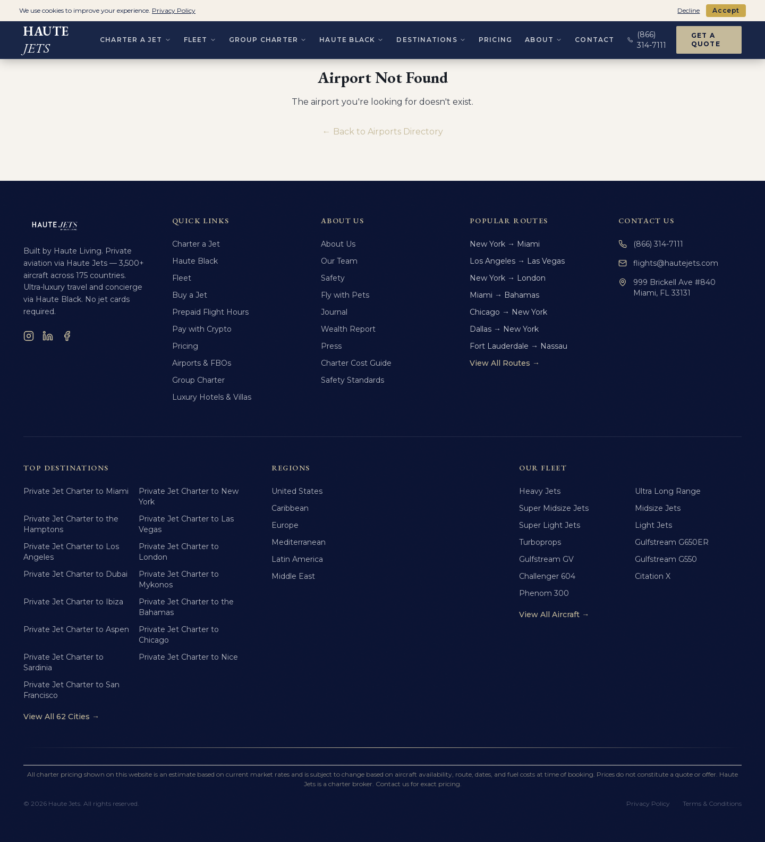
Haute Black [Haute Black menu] (351, 37)
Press (331, 346)
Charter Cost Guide (356, 363)
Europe (285, 525)
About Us (338, 244)
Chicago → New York (508, 312)
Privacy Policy (648, 803)
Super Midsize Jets (554, 508)
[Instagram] (28, 336)
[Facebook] (67, 336)
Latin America (297, 559)
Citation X (652, 576)
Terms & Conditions (712, 803)
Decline (688, 10)
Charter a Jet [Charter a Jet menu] (135, 37)
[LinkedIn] (47, 336)
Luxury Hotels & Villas (211, 397)
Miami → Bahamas (504, 295)
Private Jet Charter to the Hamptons (70, 524)
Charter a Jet (196, 244)
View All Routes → (505, 363)
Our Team (339, 261)
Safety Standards (352, 380)
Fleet (181, 278)
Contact (594, 37)
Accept (726, 10)
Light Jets (653, 525)
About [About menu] (543, 37)
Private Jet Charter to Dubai (75, 574)
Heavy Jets (539, 491)
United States (296, 491)
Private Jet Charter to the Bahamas (186, 607)
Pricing (495, 37)
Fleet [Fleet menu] (200, 37)
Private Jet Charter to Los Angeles (71, 552)
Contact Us (646, 220)
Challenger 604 (547, 576)
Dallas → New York (504, 329)
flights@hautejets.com (668, 263)
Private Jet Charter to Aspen (76, 629)
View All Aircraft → (554, 614)
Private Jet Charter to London (179, 552)
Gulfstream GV (546, 559)
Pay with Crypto (202, 329)
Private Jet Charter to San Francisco (71, 690)
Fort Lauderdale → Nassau (518, 346)
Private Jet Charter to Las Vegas (186, 524)
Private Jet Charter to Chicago (179, 635)
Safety (333, 278)
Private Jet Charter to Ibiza (73, 602)
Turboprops (540, 542)
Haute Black (195, 261)
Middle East (293, 576)
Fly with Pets (345, 295)
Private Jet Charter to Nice (188, 657)
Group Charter (198, 380)
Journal (334, 312)
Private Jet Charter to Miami (76, 491)
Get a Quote (705, 37)
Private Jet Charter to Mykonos (179, 579)
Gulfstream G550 (666, 559)
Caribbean (290, 508)
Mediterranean (298, 542)
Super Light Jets (549, 525)
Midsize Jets (658, 508)
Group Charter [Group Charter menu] (268, 37)
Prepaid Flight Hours (210, 312)
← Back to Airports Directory (382, 132)
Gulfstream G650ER (672, 542)
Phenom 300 (544, 593)
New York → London (508, 278)
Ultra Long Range (668, 491)
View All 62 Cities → (61, 716)
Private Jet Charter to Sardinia (63, 662)
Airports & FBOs (201, 363)
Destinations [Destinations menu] (430, 37)
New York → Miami (505, 244)
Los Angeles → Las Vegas (517, 261)
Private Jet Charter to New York (189, 496)
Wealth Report (348, 329)
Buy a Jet (189, 295)
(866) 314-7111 (650, 244)
